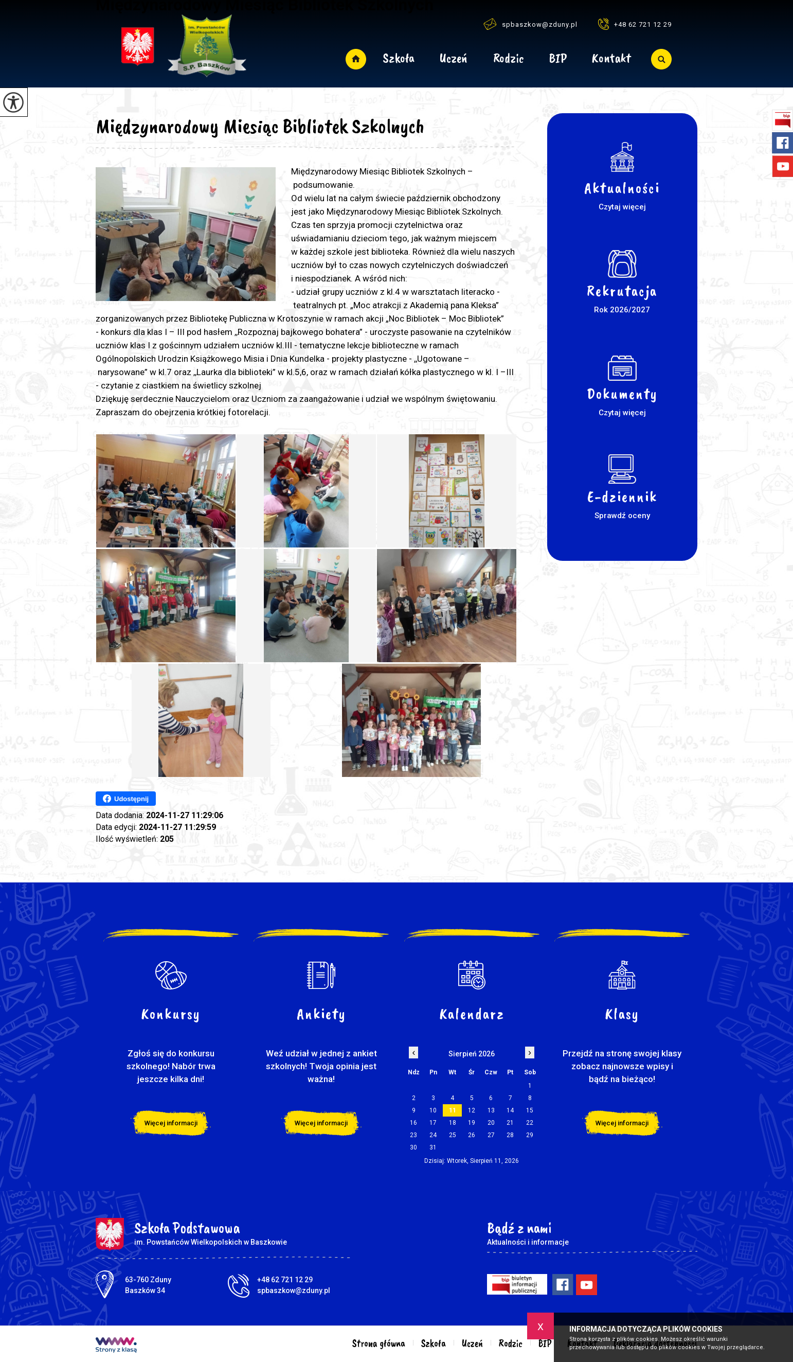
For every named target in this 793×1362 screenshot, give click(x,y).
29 (529, 1135)
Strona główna (355, 59)
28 (510, 1135)
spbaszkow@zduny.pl (530, 24)
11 (452, 1110)
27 (491, 1135)
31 (433, 1147)
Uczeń (453, 58)
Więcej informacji (171, 1123)
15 (529, 1110)
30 (413, 1147)
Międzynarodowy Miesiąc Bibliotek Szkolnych (260, 126)
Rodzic (508, 58)
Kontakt (611, 58)
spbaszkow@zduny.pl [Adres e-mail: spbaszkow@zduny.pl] (293, 1290)
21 (510, 1122)
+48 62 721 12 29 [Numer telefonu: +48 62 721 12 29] (285, 1280)
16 (413, 1122)
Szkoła (398, 58)
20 (491, 1122)
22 (529, 1122)
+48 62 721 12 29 (635, 24)
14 (510, 1110)
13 (491, 1110)
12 (471, 1110)
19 (471, 1122)
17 (433, 1122)
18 (452, 1122)
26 (471, 1135)
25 (452, 1135)
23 (413, 1135)
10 (433, 1110)
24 (433, 1135)
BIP (558, 58)
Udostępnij (126, 798)
